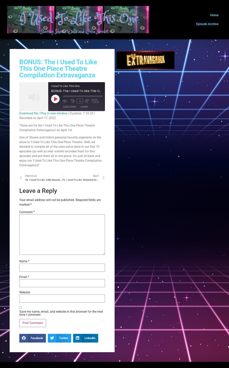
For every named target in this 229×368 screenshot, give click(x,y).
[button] (32, 338)
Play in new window (53, 113)
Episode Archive (207, 24)
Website (24, 292)
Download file (28, 113)
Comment (27, 212)
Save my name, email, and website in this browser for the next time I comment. (61, 313)
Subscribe (69, 106)
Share (84, 106)
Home (214, 15)
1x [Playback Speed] (80, 101)
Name (24, 261)
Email (24, 277)
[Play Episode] (55, 99)
